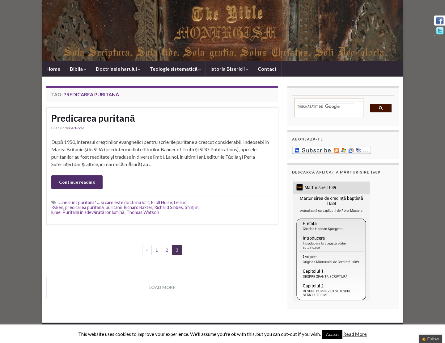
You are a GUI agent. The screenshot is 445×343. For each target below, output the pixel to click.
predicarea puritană (84, 207)
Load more (162, 287)
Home (53, 69)
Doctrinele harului (118, 69)
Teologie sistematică (175, 69)
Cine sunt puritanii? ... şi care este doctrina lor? (103, 202)
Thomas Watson (142, 212)
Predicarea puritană (93, 117)
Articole (77, 128)
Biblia (78, 69)
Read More (355, 334)
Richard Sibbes (168, 207)
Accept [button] (332, 334)
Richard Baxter (138, 207)
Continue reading (77, 182)
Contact (267, 69)
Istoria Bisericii (229, 69)
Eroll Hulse (161, 202)
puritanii (114, 207)
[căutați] (326, 106)
